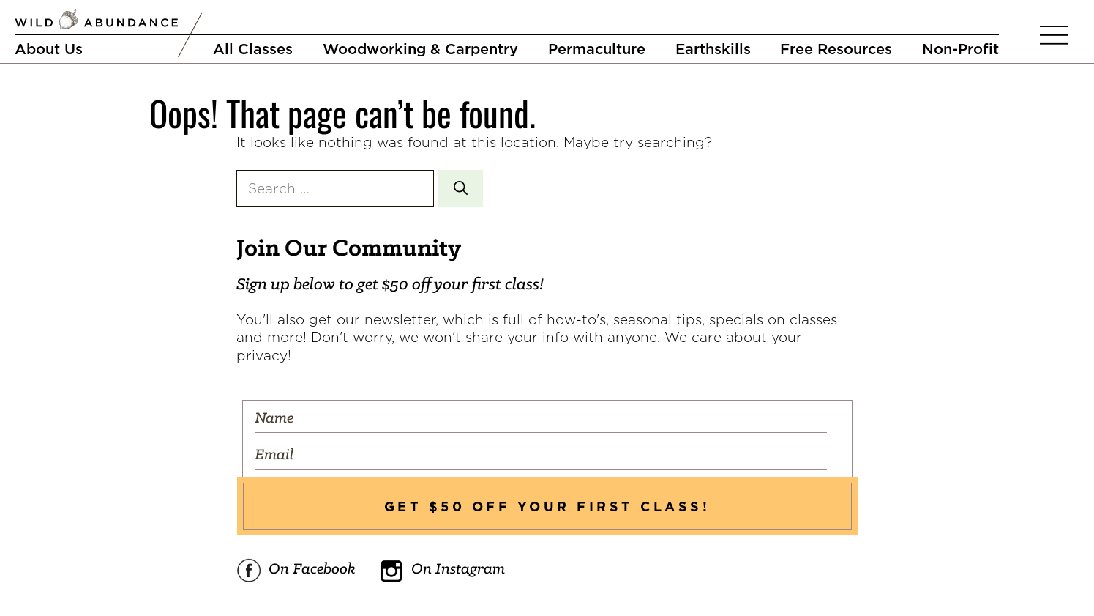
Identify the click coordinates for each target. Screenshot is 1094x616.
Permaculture (596, 48)
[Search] (460, 188)
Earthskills (713, 48)
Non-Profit (960, 48)
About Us (49, 48)
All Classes (253, 48)
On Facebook (296, 570)
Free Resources (836, 48)
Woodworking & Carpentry (420, 48)
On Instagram (442, 570)
